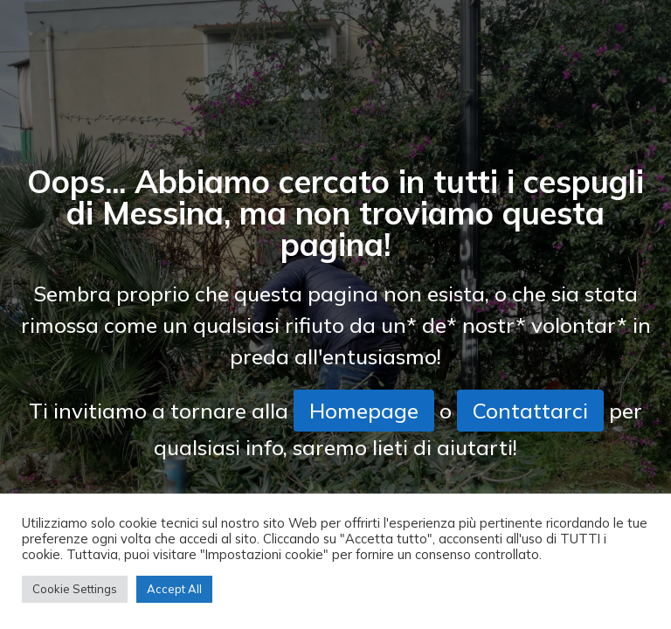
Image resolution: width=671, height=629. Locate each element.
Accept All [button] (174, 589)
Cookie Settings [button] (74, 589)
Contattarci (530, 410)
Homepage (364, 410)
